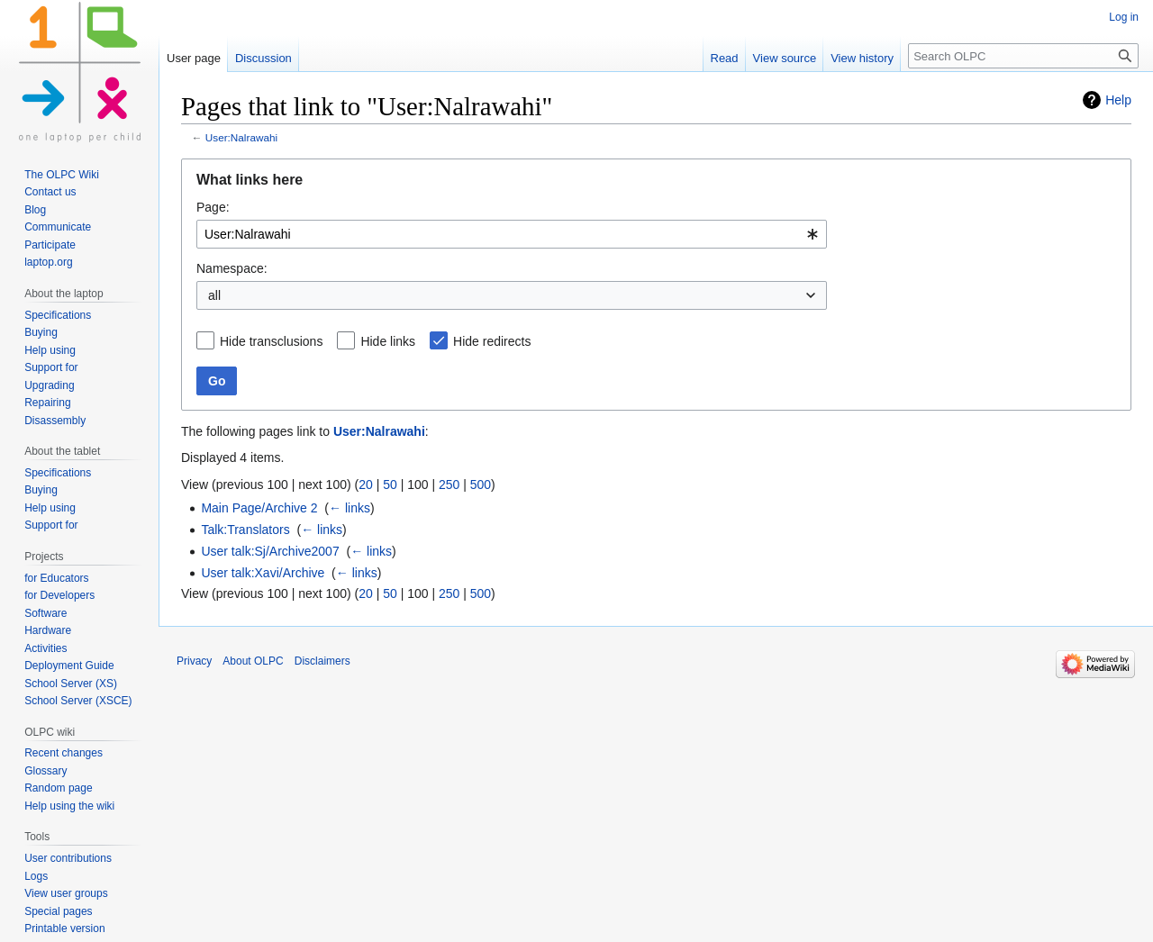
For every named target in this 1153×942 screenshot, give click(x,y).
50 (390, 484)
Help (1118, 100)
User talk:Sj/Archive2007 (270, 551)
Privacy (194, 661)
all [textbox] (214, 295)
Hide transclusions (271, 341)
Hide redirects (492, 341)
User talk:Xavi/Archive (262, 573)
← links (349, 508)
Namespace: (232, 268)
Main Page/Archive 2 (259, 508)
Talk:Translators (245, 529)
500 (480, 484)
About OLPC (252, 661)
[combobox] (511, 234)
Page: (213, 207)
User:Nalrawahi (241, 137)
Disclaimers (322, 661)
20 (366, 484)
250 (449, 484)
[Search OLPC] (1023, 55)
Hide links (387, 341)
